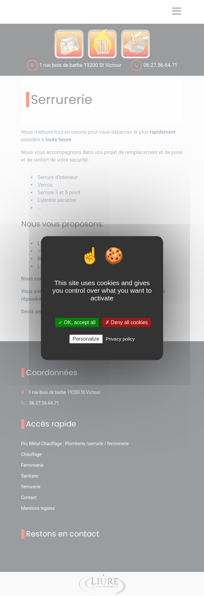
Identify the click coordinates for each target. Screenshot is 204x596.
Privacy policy (120, 339)
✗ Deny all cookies (126, 322)
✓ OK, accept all (76, 322)
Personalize (86, 339)
